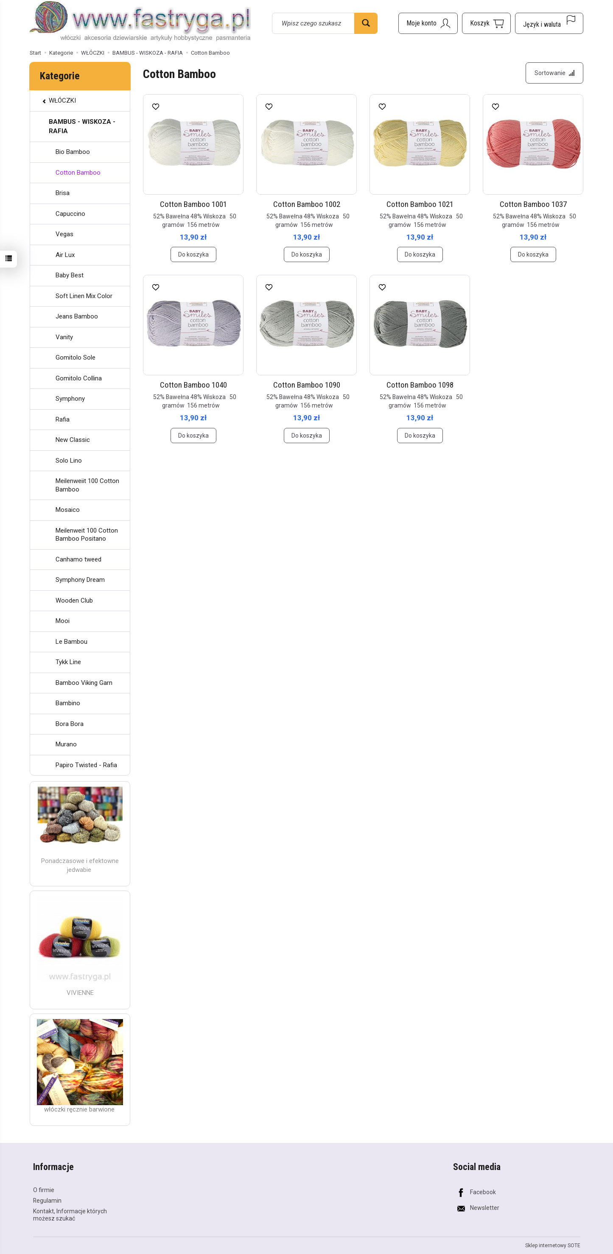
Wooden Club (74, 600)
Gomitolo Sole (75, 357)
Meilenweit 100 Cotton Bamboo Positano (87, 535)
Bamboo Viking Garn (84, 683)
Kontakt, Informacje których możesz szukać (70, 1215)
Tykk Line (68, 662)
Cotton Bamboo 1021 (419, 204)
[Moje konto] (428, 23)
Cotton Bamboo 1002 (306, 204)
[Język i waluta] (549, 23)
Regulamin (47, 1200)
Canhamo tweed (78, 559)
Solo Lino (69, 460)
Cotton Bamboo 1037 (533, 204)
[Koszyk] (486, 23)
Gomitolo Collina (79, 378)
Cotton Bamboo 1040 (193, 385)
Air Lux (65, 255)
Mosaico (68, 510)
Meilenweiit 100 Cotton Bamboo (87, 485)
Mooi (63, 621)
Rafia (63, 419)
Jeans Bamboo (77, 316)
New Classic (73, 440)
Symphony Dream (80, 580)
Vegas (64, 234)
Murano (66, 744)
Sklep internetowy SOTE (552, 1245)
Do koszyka (193, 254)
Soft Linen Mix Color (84, 296)
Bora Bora (70, 724)
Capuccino (70, 214)
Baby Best (70, 275)
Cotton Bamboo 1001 (193, 204)
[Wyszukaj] (366, 23)
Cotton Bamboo (78, 172)
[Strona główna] (140, 22)
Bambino (68, 703)
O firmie (43, 1190)
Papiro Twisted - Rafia (86, 765)
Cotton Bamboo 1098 (419, 385)
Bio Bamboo (73, 152)
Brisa (63, 193)
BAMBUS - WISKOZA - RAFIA (82, 126)
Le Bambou (71, 641)
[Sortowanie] (554, 73)
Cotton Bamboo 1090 (306, 385)
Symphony (70, 398)
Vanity (64, 337)
